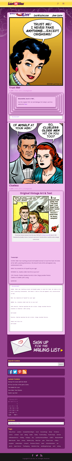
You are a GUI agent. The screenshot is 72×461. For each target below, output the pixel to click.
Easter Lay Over (12, 393)
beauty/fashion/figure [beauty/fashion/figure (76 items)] (28, 432)
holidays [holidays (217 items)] (28, 437)
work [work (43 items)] (54, 446)
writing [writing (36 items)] (59, 446)
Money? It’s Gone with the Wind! (17, 382)
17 (10, 410)
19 (13, 410)
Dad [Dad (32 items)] (21, 434)
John (12, 91)
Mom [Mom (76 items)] (18, 440)
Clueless (14, 185)
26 (13, 412)
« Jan (9, 415)
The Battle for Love (14, 387)
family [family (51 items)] (36, 434)
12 (13, 408)
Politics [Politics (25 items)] (56, 440)
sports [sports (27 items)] (10, 446)
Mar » (15, 415)
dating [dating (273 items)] (26, 434)
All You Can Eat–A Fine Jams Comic (18, 384)
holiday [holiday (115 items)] (22, 437)
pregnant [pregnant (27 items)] (11, 443)
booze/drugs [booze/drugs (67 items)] (43, 432)
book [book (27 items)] (37, 432)
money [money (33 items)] (23, 440)
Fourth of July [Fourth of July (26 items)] (51, 434)
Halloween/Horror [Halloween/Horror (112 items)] (13, 437)
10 (10, 408)
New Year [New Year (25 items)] (38, 440)
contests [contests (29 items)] (16, 434)
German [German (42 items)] (59, 434)
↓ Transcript (15, 117)
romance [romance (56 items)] (26, 443)
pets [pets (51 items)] (43, 440)
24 (10, 412)
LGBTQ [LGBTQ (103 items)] (51, 437)
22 (17, 410)
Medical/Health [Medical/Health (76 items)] (59, 437)
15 (17, 408)
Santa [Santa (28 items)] (42, 443)
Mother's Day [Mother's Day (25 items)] (30, 440)
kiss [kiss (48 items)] (33, 437)
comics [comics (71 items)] (10, 434)
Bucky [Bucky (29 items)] (50, 432)
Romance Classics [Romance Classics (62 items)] (34, 443)
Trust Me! (14, 87)
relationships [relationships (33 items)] (18, 443)
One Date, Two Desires (15, 390)
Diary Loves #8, (46, 235)
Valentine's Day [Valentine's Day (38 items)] (35, 446)
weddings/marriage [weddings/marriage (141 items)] (46, 446)
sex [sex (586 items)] (57, 443)
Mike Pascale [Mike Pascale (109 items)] (12, 440)
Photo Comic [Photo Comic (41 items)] (49, 440)
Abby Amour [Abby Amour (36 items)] (12, 432)
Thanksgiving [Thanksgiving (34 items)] (26, 446)
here (25, 104)
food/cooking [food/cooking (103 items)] (42, 434)
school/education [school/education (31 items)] (50, 443)
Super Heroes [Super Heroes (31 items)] (17, 446)
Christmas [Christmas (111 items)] (56, 432)
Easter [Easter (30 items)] (31, 434)
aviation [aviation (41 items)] (19, 432)
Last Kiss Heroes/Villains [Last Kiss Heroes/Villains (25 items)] (42, 437)
